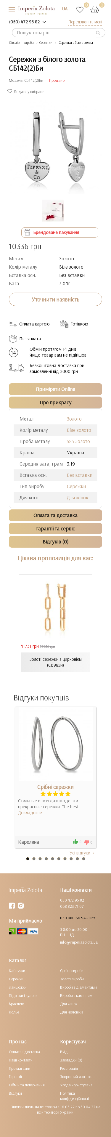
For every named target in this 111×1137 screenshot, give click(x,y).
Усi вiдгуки (82, 853)
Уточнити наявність (55, 299)
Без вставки (79, 475)
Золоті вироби (72, 979)
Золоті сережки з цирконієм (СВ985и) (56, 662)
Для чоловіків (71, 1012)
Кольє (14, 1012)
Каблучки (17, 970)
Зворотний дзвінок (75, 1076)
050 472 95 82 (72, 900)
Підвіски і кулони (23, 995)
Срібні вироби (71, 970)
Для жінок (77, 497)
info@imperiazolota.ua (79, 942)
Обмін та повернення (27, 1085)
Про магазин (19, 1068)
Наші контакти (21, 1060)
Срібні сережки (55, 786)
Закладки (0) (71, 1060)
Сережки (76, 486)
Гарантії (15, 1076)
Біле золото (79, 430)
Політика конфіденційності (74, 1096)
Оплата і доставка (24, 1051)
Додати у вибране (26, 91)
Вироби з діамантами (78, 987)
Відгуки (15, 1093)
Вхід (64, 1051)
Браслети (16, 1003)
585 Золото (78, 441)
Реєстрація (69, 1068)
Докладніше (30, 812)
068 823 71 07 (71, 906)
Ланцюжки (18, 987)
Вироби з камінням (76, 995)
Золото (74, 419)
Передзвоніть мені (85, 22)
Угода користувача (76, 1085)
